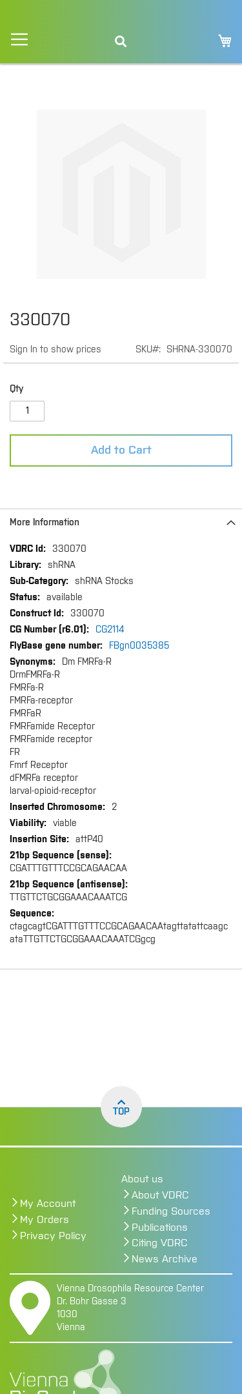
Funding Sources (171, 1211)
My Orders (44, 1220)
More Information (44, 522)
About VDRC (160, 1195)
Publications (160, 1227)
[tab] (121, 522)
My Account (48, 1203)
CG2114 (110, 629)
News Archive (164, 1259)
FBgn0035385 (139, 646)
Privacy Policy (53, 1236)
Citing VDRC (160, 1243)
